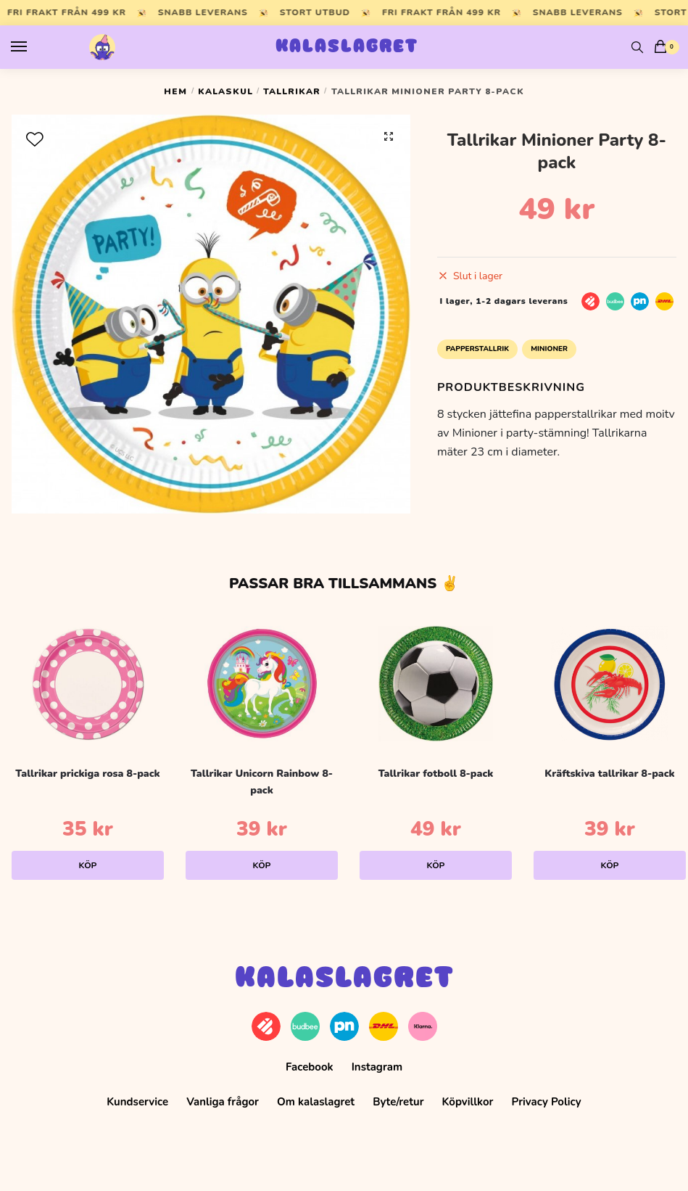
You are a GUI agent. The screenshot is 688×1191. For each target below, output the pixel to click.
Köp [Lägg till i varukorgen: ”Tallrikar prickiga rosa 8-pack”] (88, 865)
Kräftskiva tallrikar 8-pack (609, 773)
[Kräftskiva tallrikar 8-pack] (610, 683)
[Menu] (32, 47)
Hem (175, 91)
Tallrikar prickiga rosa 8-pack (87, 773)
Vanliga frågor (222, 1102)
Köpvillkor (468, 1102)
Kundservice (137, 1102)
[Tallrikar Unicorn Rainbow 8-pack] (262, 683)
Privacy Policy (546, 1102)
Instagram (377, 1067)
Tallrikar (291, 91)
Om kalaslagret (316, 1102)
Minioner (549, 349)
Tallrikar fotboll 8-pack (436, 773)
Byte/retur (398, 1102)
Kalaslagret (346, 47)
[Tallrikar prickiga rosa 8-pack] (88, 683)
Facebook (309, 1067)
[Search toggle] (637, 47)
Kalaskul (225, 91)
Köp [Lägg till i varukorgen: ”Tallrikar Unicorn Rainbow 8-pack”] (262, 865)
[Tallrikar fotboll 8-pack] (436, 683)
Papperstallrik (477, 349)
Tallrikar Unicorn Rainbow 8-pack (262, 782)
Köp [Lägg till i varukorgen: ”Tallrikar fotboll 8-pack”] (436, 865)
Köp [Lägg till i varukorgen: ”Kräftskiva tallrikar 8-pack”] (610, 865)
